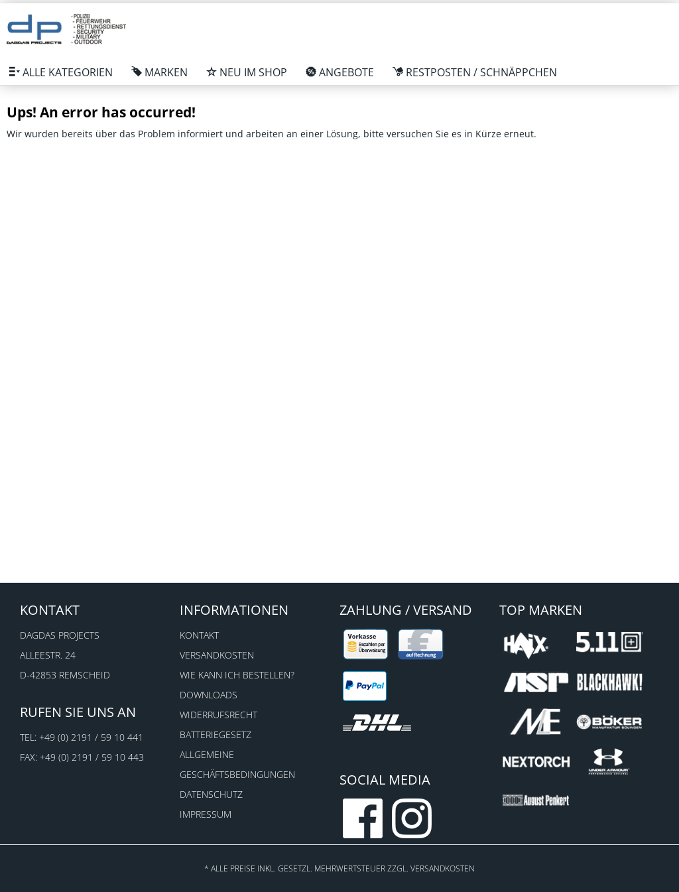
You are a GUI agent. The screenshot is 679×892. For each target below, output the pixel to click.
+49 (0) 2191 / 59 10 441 (91, 737)
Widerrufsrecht (218, 714)
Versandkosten (217, 655)
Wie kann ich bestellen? (237, 675)
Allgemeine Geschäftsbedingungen (237, 764)
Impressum (205, 814)
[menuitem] (61, 72)
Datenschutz (211, 794)
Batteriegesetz (215, 734)
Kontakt (199, 635)
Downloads (208, 694)
